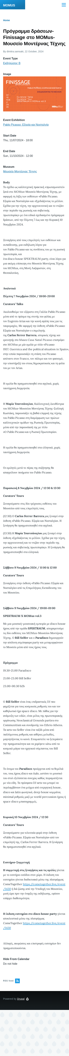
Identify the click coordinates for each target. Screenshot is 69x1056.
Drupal (21, 998)
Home (6, 20)
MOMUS (9, 5)
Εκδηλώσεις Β (11, 63)
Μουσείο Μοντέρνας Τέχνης (20, 171)
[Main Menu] (64, 5)
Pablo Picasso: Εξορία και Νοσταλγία (26, 124)
